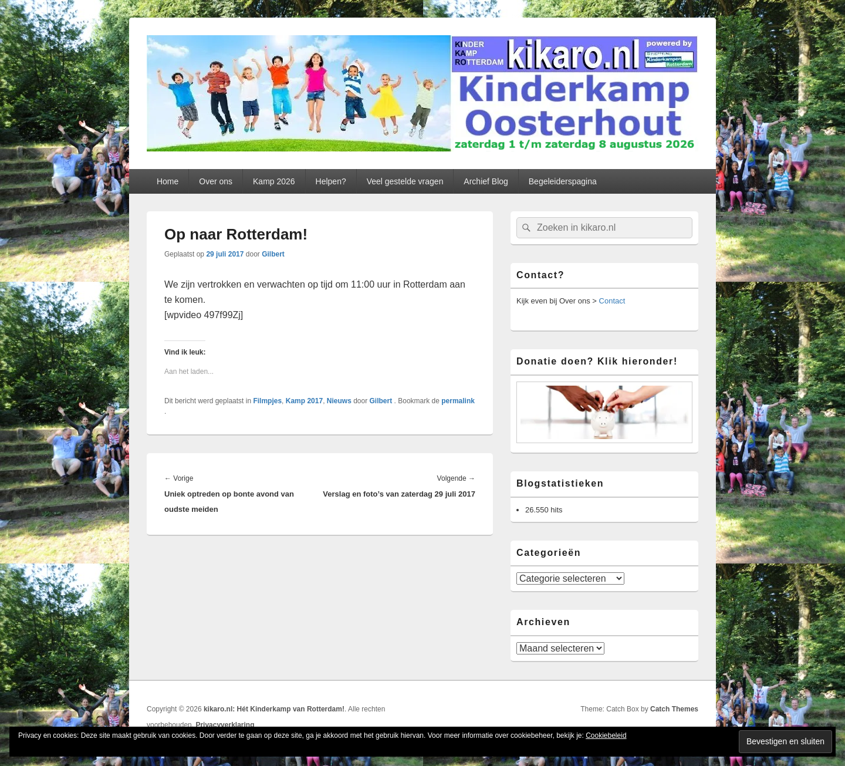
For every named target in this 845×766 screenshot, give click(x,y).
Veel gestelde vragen (405, 181)
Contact (612, 300)
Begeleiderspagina (563, 181)
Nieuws (339, 401)
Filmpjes (267, 401)
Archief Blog (486, 181)
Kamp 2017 (304, 401)
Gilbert (273, 254)
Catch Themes (674, 709)
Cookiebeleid (606, 735)
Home (167, 181)
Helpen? (331, 181)
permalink (458, 401)
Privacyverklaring (224, 725)
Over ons (215, 181)
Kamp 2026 (274, 181)
